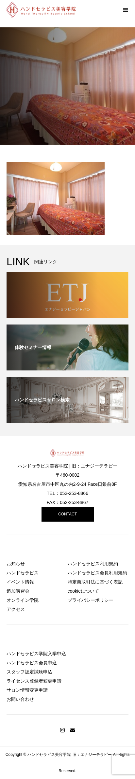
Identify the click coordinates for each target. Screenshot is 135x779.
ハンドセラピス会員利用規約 (97, 572)
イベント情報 (20, 581)
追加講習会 (18, 591)
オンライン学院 (23, 600)
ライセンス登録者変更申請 (34, 681)
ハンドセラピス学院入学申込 (36, 653)
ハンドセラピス (23, 572)
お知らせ (16, 563)
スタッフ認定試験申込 (29, 671)
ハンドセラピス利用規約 (93, 563)
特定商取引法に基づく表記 (95, 581)
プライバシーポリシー (90, 600)
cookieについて (83, 591)
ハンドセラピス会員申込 (32, 662)
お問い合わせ (20, 699)
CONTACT (67, 514)
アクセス (16, 609)
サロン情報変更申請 (27, 690)
